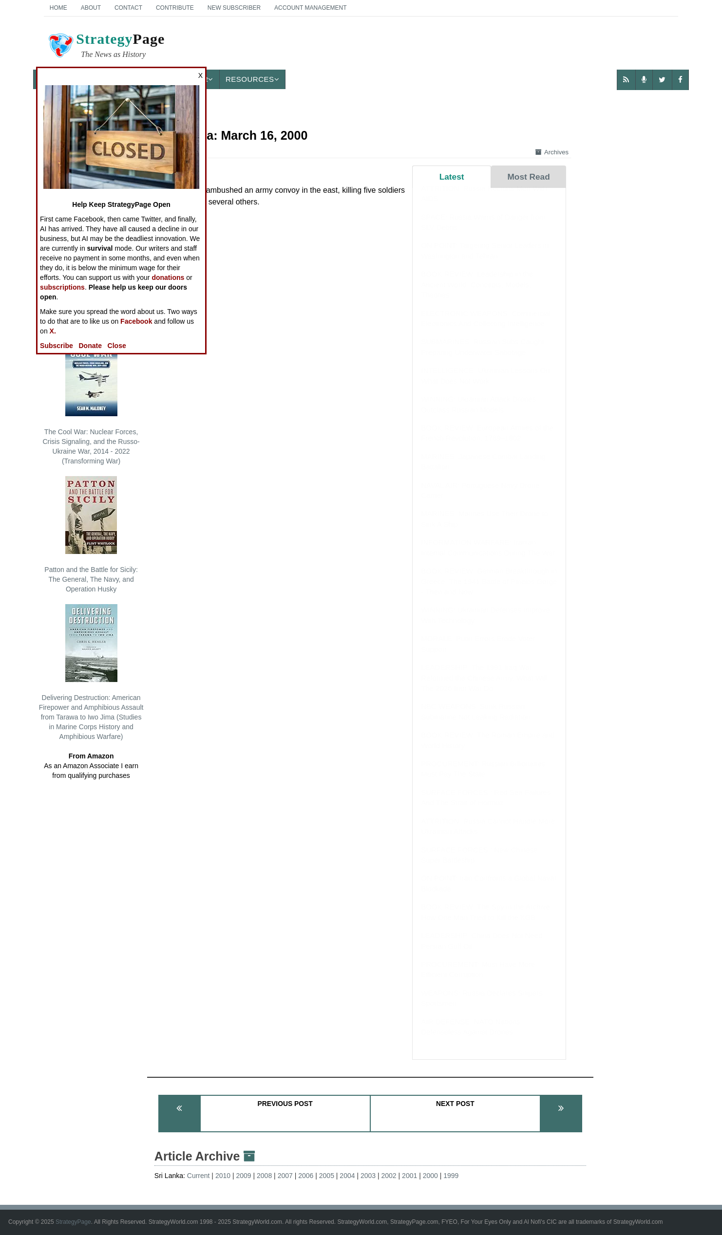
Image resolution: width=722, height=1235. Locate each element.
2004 (347, 1176)
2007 (285, 1176)
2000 (430, 1176)
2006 (305, 1176)
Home (58, 7)
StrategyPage (73, 1221)
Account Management (310, 7)
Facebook (136, 321)
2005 (326, 1176)
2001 (409, 1176)
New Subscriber (234, 7)
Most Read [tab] (528, 177)
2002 (389, 1176)
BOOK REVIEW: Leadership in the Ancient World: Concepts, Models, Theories (477, 294)
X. (53, 331)
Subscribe (56, 346)
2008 (264, 1176)
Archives (552, 152)
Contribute (175, 7)
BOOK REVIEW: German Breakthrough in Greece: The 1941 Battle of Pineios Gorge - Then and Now (489, 591)
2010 (222, 1176)
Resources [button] (252, 79)
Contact (128, 7)
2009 (243, 1176)
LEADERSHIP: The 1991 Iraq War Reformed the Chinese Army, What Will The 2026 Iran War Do (484, 687)
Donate (89, 346)
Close (117, 346)
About (91, 7)
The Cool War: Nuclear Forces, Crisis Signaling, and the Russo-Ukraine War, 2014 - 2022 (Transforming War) (90, 401)
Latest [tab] (451, 177)
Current (198, 1176)
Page (106, 46)
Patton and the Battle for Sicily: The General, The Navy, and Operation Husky (90, 534)
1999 (450, 1176)
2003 (368, 1176)
